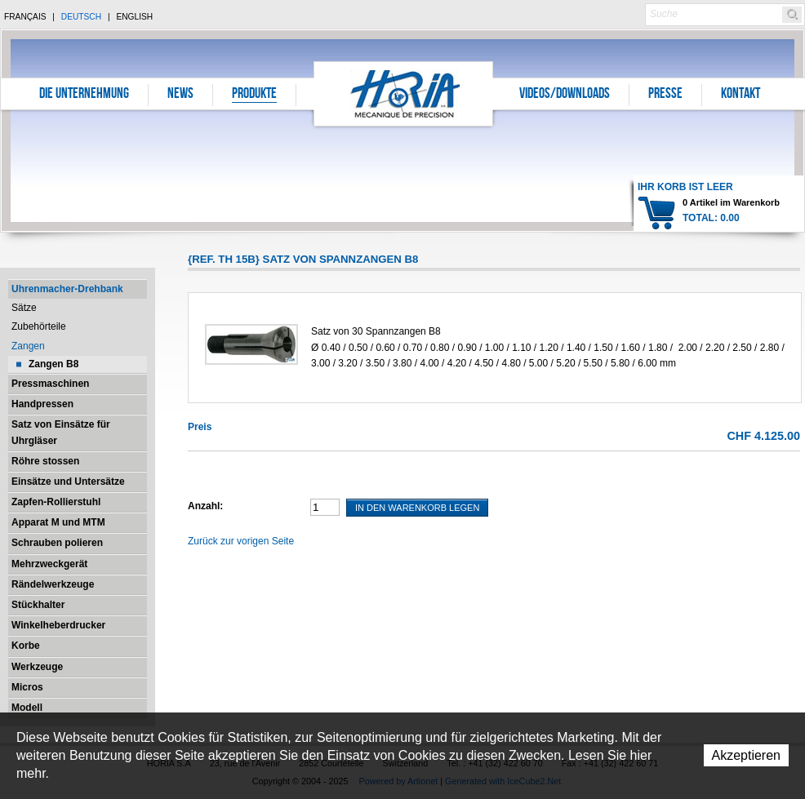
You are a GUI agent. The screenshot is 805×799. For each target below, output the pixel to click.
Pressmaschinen (50, 383)
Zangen (28, 346)
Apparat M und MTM (58, 522)
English (134, 16)
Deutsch (81, 16)
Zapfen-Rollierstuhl (55, 502)
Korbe (25, 645)
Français (25, 16)
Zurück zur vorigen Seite (241, 541)
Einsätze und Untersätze (68, 481)
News (180, 94)
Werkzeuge (37, 666)
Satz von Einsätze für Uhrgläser (60, 432)
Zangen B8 (53, 364)
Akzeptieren (746, 755)
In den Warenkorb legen (417, 508)
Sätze (24, 307)
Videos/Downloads (564, 94)
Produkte (254, 94)
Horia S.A (404, 93)
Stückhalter (37, 604)
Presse (665, 94)
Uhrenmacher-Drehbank (67, 289)
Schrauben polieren (57, 542)
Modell (26, 707)
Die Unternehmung (84, 94)
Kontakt (740, 94)
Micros (27, 687)
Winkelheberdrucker (58, 625)
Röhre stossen (45, 461)
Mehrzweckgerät (49, 564)
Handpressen (42, 404)
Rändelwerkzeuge (52, 584)
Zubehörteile (38, 326)
